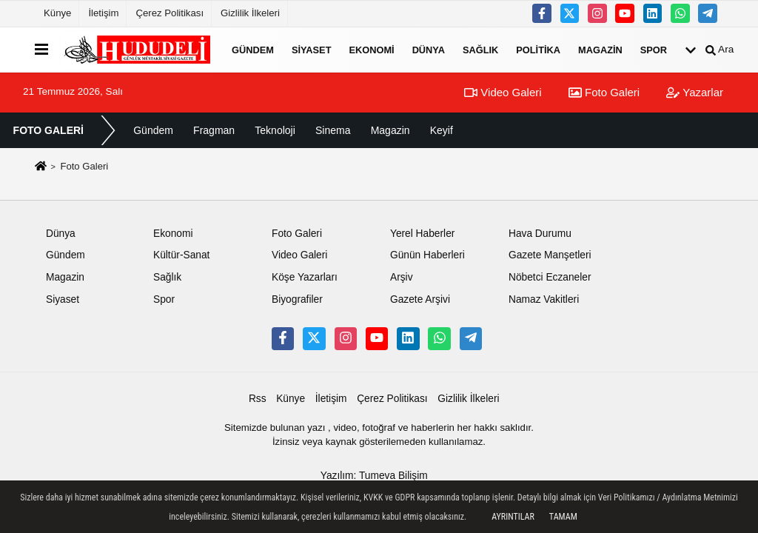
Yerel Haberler (422, 233)
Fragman (214, 130)
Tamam (563, 517)
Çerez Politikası (169, 13)
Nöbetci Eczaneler (550, 277)
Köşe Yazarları (305, 277)
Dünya (428, 49)
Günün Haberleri (427, 255)
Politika (538, 49)
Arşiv (401, 277)
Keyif (441, 130)
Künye (57, 13)
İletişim (103, 13)
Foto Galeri (604, 92)
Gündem (253, 49)
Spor (653, 49)
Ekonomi (371, 49)
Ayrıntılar (513, 517)
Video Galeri (502, 92)
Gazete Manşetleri (550, 255)
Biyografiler (297, 299)
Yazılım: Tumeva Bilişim (374, 475)
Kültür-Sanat (181, 255)
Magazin (600, 49)
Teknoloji (275, 130)
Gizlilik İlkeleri (250, 13)
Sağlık (480, 49)
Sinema (332, 130)
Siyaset (312, 49)
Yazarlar (694, 92)
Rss (257, 398)
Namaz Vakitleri (544, 299)
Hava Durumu (540, 233)
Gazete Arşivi (420, 299)
